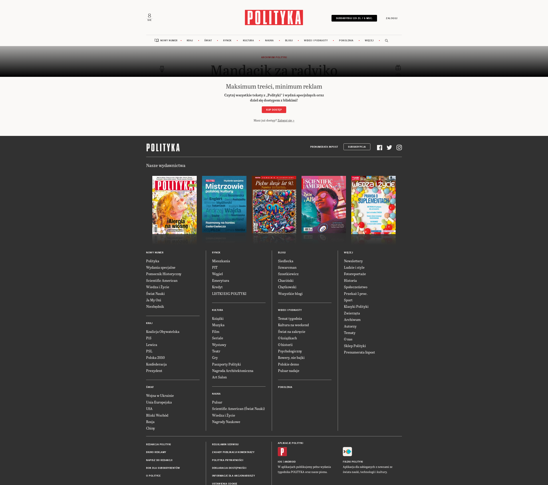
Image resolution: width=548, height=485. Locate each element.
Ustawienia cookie (224, 483)
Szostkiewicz (288, 273)
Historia (350, 279)
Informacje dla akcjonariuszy (233, 475)
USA (149, 408)
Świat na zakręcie (291, 331)
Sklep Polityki (355, 345)
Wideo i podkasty (316, 40)
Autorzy (350, 325)
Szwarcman (287, 266)
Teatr (216, 350)
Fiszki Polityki (353, 461)
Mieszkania (221, 260)
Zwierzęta (352, 312)
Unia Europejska (159, 401)
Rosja (150, 421)
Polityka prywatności (227, 459)
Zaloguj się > (286, 120)
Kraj (190, 40)
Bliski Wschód (157, 414)
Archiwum (352, 319)
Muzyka (218, 324)
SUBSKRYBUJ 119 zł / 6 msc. (354, 18)
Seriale (217, 337)
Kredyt (217, 286)
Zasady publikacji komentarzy (233, 451)
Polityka (152, 260)
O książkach (287, 337)
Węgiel (217, 273)
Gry (215, 357)
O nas (348, 338)
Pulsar (217, 401)
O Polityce (153, 475)
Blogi (289, 40)
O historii (285, 343)
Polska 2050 (155, 357)
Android (290, 461)
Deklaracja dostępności (229, 467)
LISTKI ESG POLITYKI (229, 293)
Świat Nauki (155, 293)
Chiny (150, 427)
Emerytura (220, 279)
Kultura (248, 40)
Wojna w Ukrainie (160, 395)
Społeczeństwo (355, 286)
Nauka (269, 40)
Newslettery (353, 260)
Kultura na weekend (293, 324)
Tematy (349, 332)
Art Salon (219, 376)
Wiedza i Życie (157, 286)
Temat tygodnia (290, 317)
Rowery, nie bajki (291, 357)
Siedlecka (285, 260)
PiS (148, 337)
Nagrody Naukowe (226, 421)
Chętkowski (287, 286)
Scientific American (161, 279)
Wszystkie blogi (290, 293)
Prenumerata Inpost (324, 146)
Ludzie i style (354, 266)
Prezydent (154, 370)
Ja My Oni (153, 299)
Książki (218, 317)
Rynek (227, 40)
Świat (208, 40)
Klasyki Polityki (356, 305)
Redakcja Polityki (158, 444)
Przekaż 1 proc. (355, 293)
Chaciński (286, 279)
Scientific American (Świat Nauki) (238, 408)
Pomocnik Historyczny (163, 273)
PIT (215, 266)
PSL (149, 350)
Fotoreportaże (355, 273)
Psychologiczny (290, 350)
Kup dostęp (274, 109)
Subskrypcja (357, 146)
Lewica (151, 343)
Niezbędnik (155, 305)
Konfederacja (156, 363)
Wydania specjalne (160, 266)
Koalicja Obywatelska (162, 331)
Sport (348, 299)
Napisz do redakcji (159, 459)
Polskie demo (288, 363)
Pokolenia (346, 40)
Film (215, 331)
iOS (280, 461)
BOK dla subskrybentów (163, 467)
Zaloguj (392, 18)
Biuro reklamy (156, 451)
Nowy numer (169, 40)
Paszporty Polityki (226, 363)
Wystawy (219, 343)
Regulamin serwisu (225, 444)
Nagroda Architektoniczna (232, 370)
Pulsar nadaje (288, 370)
